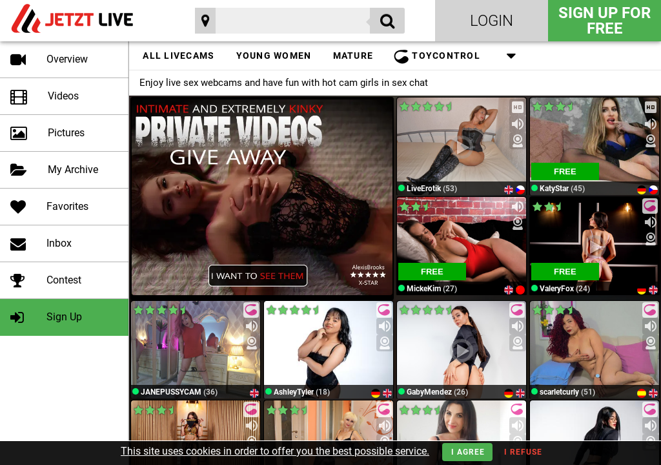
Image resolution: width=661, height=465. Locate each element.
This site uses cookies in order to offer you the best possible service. (275, 451)
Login (491, 21)
